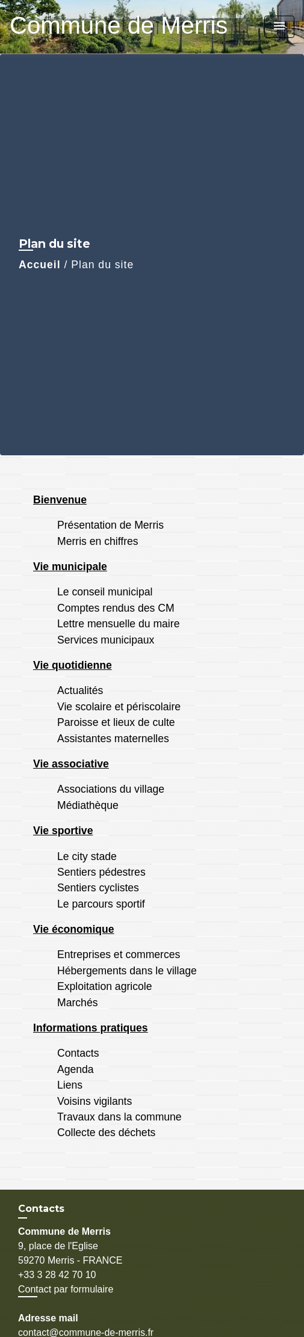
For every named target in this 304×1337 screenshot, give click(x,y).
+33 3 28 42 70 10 (57, 1275)
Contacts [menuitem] (78, 1053)
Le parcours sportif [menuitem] (101, 904)
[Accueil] (85, 26)
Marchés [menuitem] (77, 1003)
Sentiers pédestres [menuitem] (101, 872)
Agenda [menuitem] (75, 1069)
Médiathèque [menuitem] (88, 805)
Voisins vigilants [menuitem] (94, 1101)
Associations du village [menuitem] (110, 789)
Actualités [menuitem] (80, 690)
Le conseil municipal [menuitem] (104, 592)
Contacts (41, 1208)
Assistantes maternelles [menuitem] (113, 739)
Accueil (40, 265)
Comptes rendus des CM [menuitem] (116, 608)
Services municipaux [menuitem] (105, 640)
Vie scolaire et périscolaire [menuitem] (119, 707)
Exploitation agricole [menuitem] (104, 986)
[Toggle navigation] (279, 27)
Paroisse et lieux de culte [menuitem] (116, 722)
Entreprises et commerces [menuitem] (118, 954)
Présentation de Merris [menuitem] (110, 525)
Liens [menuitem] (69, 1085)
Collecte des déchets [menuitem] (106, 1132)
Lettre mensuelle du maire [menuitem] (118, 624)
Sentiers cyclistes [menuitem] (98, 888)
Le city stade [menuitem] (87, 856)
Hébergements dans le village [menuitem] (127, 971)
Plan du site (102, 265)
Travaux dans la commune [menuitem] (119, 1117)
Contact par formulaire (65, 1289)
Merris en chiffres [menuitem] (97, 541)
